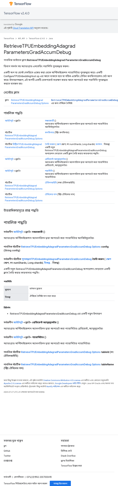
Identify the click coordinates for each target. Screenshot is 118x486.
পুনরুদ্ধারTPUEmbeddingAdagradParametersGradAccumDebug (57, 259)
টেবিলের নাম (51, 194)
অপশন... (99, 144)
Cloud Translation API (23, 28)
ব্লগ (5, 446)
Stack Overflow (68, 456)
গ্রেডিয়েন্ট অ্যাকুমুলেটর (55, 159)
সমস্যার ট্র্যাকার (67, 446)
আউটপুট (9, 120)
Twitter (7, 456)
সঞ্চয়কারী (49, 120)
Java (51, 38)
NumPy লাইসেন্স (53, 386)
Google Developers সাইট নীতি (68, 383)
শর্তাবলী (7, 477)
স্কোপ (59, 144)
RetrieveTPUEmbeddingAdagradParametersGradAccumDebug (84, 100)
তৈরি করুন (50, 144)
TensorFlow (9, 38)
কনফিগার (49, 132)
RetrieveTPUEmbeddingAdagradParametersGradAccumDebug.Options (61, 246)
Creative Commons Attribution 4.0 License (61, 380)
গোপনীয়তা (19, 477)
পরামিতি (49, 171)
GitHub (7, 451)
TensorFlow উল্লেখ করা (71, 465)
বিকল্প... (48, 262)
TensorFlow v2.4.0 (16, 13)
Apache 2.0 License (12, 383)
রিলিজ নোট (66, 451)
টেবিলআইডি (51, 182)
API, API (21, 38)
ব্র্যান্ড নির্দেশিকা (67, 461)
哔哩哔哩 (8, 461)
